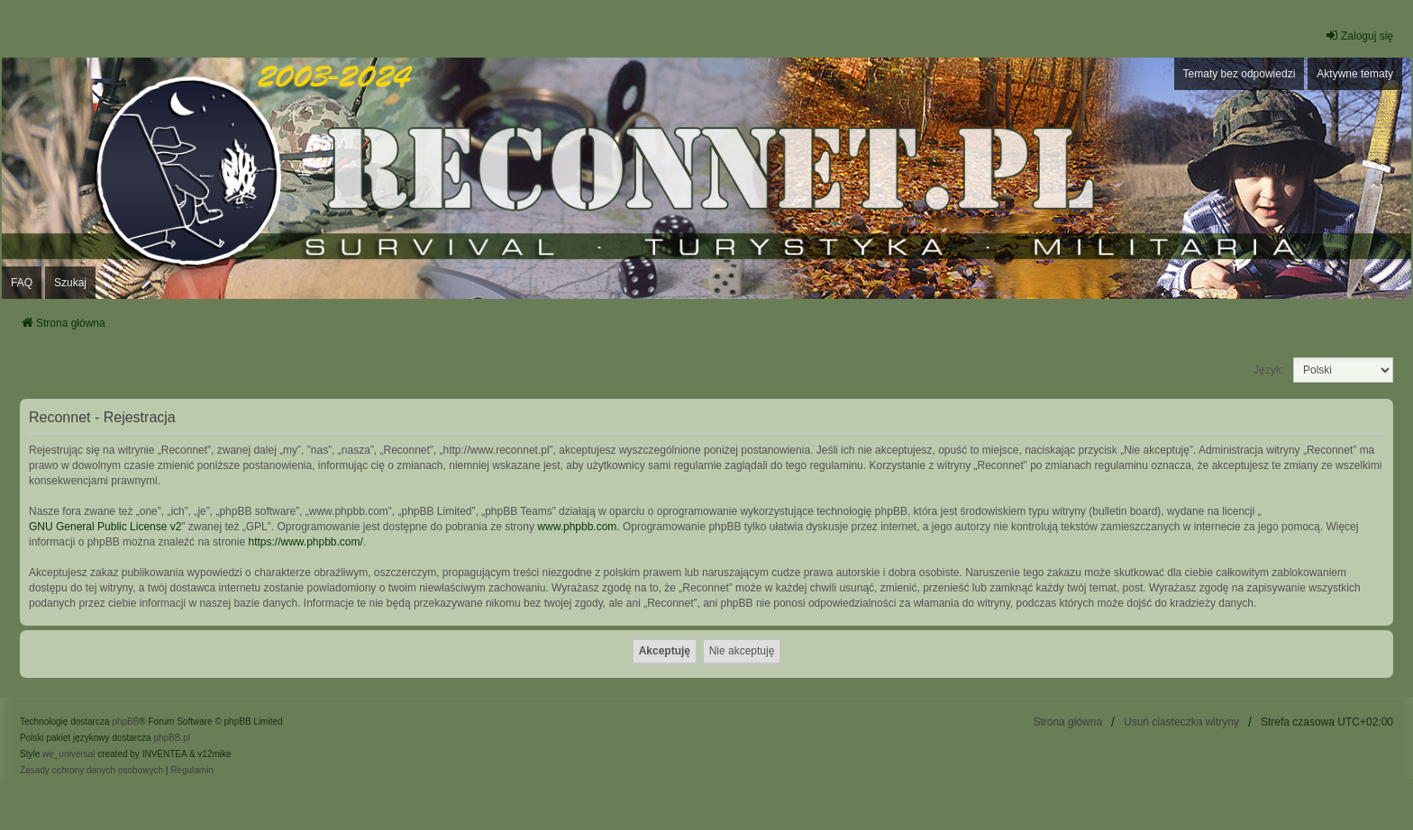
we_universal (68, 754)
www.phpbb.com (576, 526)
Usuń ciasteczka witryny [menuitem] (1181, 722)
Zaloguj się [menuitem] (1359, 35)
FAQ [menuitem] (21, 282)
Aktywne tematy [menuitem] (1355, 74)
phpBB (125, 721)
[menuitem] (91, 770)
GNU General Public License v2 (105, 526)
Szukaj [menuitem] (70, 282)
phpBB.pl (171, 738)
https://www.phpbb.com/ (305, 542)
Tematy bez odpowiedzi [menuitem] (1239, 74)
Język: (1268, 370)
